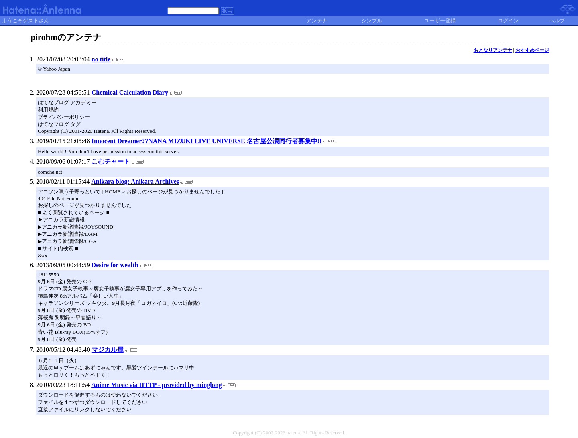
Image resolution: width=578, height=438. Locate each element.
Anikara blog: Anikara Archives (135, 181)
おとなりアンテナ (493, 50)
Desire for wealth (115, 265)
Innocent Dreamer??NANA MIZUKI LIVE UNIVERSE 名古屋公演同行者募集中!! (207, 141)
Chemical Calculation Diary (130, 92)
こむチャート (111, 161)
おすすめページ (532, 50)
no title (101, 59)
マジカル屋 (108, 349)
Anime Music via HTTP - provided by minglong (156, 384)
